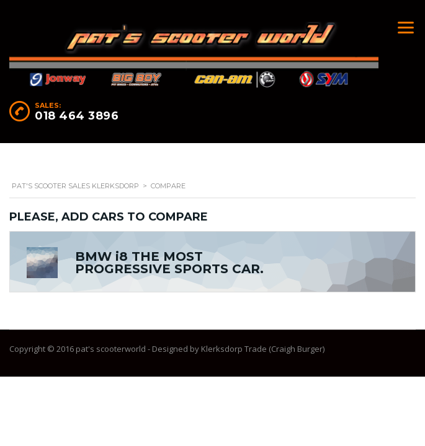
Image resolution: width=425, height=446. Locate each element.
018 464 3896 (77, 116)
